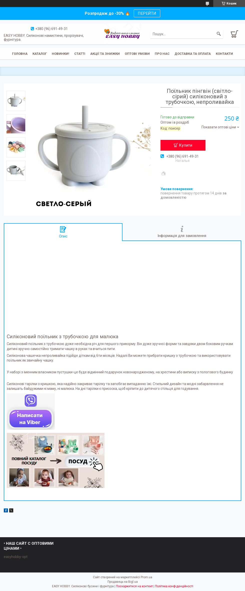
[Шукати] (219, 34)
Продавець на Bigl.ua (123, 581)
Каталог (39, 54)
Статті (79, 54)
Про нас (162, 54)
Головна (20, 54)
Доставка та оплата (192, 54)
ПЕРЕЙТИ (147, 13)
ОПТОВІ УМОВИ (137, 54)
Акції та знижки (105, 54)
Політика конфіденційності (174, 586)
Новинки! (60, 54)
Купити (185, 145)
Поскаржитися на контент (134, 586)
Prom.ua (146, 577)
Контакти (224, 54)
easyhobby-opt (16, 557)
